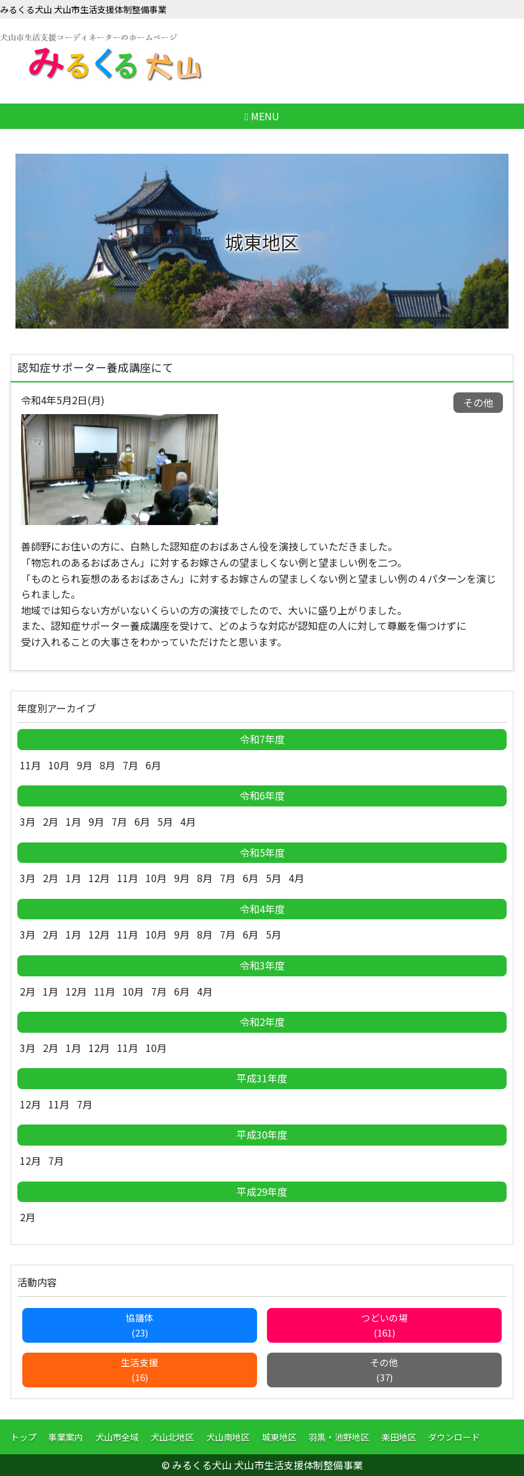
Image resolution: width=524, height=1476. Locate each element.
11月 (30, 765)
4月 (188, 821)
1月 (73, 821)
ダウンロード (454, 1437)
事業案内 (65, 1437)
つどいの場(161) (384, 1325)
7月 (130, 765)
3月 (27, 821)
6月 (153, 765)
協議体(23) (140, 1325)
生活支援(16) (139, 1370)
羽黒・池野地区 (338, 1437)
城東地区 (279, 1437)
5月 (165, 821)
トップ (24, 1437)
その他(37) (384, 1370)
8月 (107, 765)
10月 (58, 765)
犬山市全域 (117, 1437)
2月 (50, 821)
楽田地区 (399, 1437)
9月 (84, 765)
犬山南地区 (228, 1437)
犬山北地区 (172, 1437)
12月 (99, 877)
